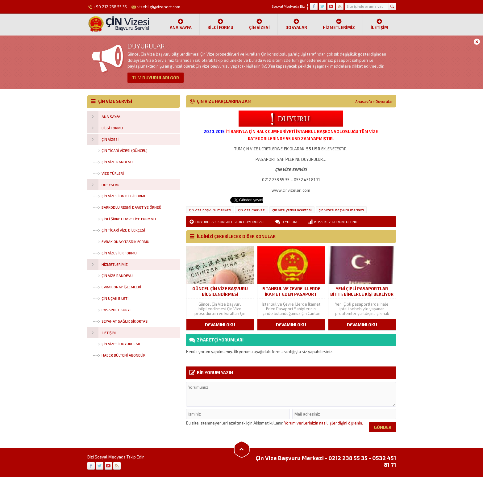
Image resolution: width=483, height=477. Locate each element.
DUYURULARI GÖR (155, 77)
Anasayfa (363, 101)
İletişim (379, 24)
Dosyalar (296, 24)
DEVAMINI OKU (220, 324)
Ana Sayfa (181, 24)
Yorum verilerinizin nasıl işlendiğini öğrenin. (323, 423)
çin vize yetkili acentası (292, 209)
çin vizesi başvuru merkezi (341, 209)
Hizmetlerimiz (339, 24)
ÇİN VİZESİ (259, 24)
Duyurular (384, 101)
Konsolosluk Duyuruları (241, 222)
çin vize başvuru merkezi (210, 209)
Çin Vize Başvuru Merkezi (290, 457)
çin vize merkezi (251, 209)
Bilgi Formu (220, 24)
